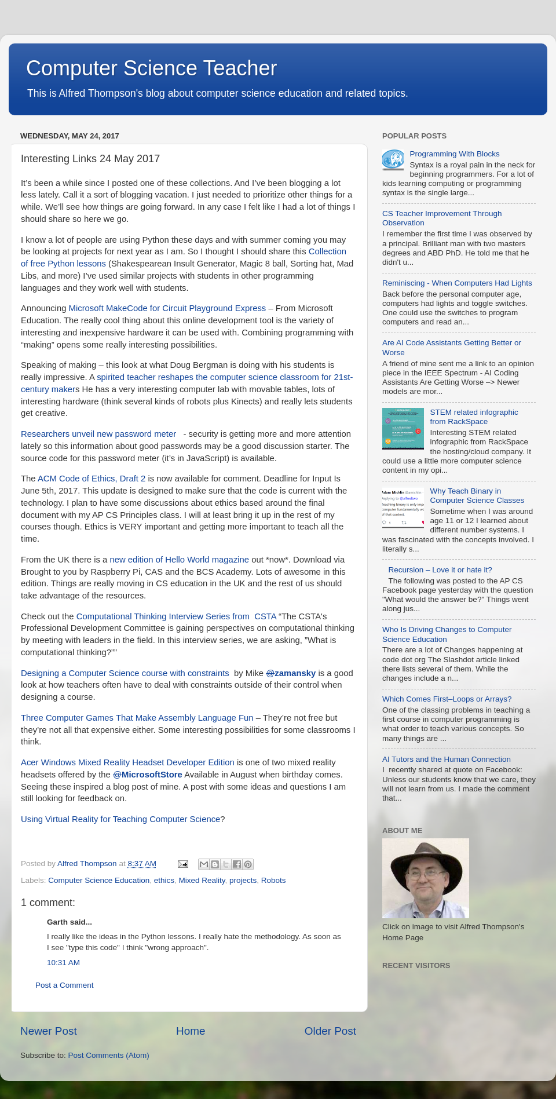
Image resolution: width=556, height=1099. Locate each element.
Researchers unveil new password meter (98, 434)
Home (190, 1031)
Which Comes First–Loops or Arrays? (447, 699)
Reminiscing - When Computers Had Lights (457, 283)
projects (243, 880)
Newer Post (48, 1031)
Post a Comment (64, 985)
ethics (164, 880)
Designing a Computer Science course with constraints (125, 673)
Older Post (330, 1031)
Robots (273, 880)
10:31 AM (63, 962)
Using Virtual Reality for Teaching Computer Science (120, 819)
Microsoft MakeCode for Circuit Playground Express (167, 308)
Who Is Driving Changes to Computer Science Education (447, 634)
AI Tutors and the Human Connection (446, 759)
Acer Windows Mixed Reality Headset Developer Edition (128, 762)
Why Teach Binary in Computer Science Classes (477, 496)
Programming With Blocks (454, 153)
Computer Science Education (98, 880)
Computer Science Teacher (151, 68)
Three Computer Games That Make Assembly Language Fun (137, 717)
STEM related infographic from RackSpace (474, 417)
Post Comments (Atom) (108, 1055)
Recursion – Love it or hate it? (440, 569)
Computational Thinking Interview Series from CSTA (176, 616)
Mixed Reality (201, 880)
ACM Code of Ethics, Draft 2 (91, 478)
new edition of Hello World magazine (179, 559)
